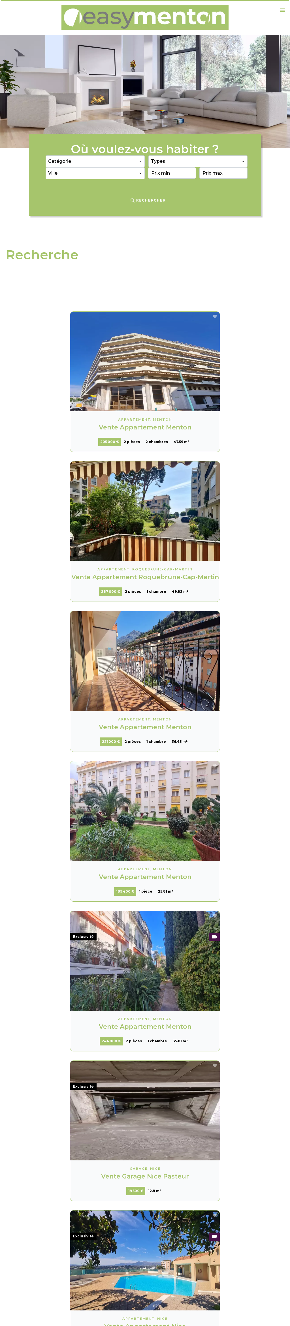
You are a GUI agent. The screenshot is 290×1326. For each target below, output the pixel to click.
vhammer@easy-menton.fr (184, 1261)
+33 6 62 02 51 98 (172, 1253)
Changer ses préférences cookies (96, 1313)
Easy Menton (170, 1213)
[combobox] (95, 161)
